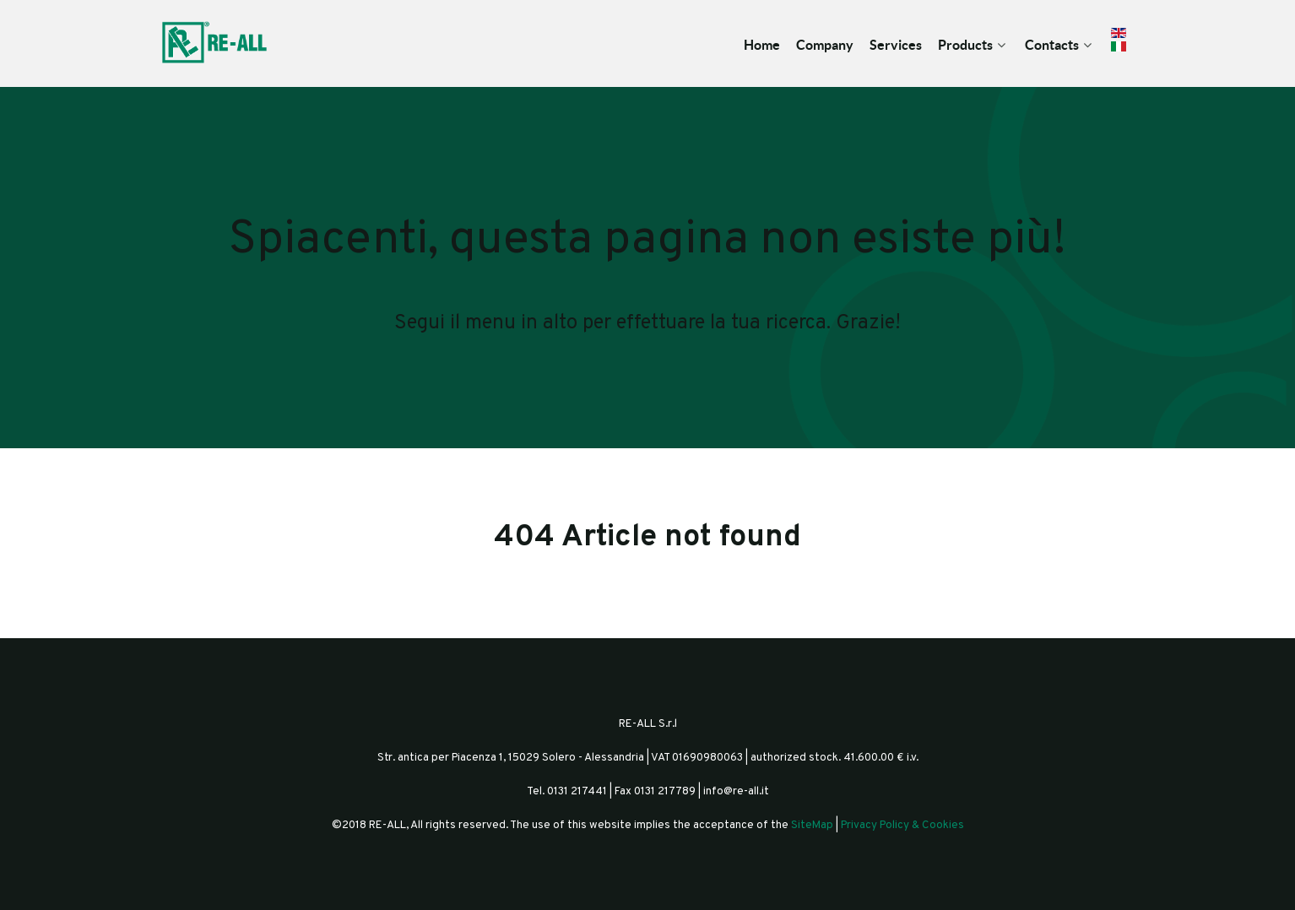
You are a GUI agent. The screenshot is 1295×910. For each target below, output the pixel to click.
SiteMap (812, 825)
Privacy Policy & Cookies (902, 825)
